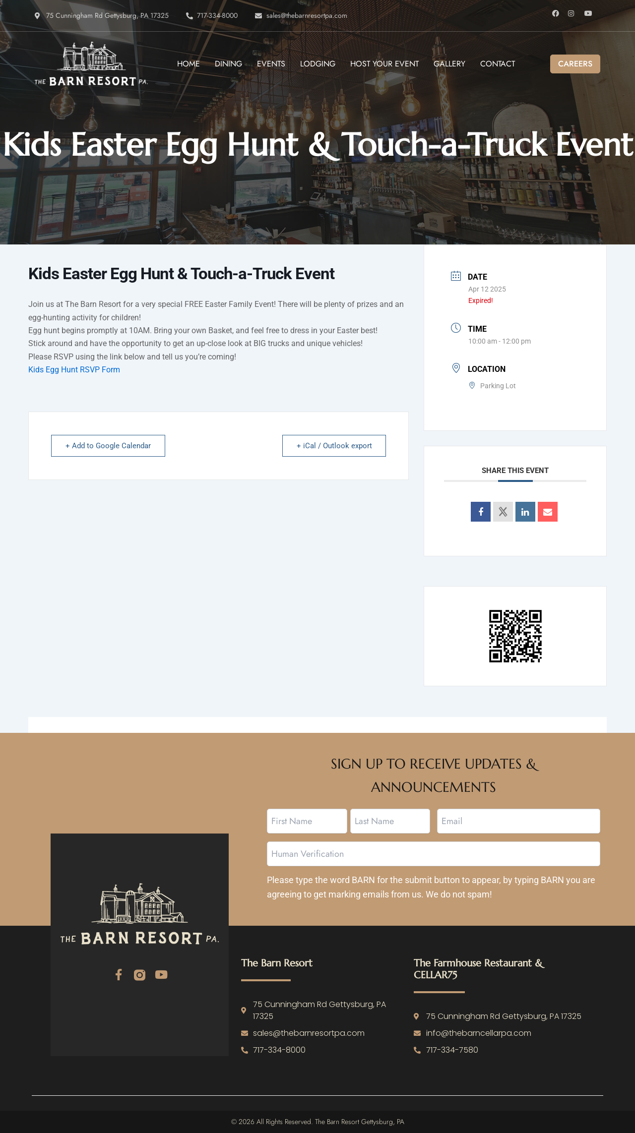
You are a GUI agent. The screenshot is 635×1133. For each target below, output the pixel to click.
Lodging (317, 63)
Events (271, 63)
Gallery (449, 63)
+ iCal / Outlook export (334, 445)
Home (188, 63)
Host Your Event (384, 63)
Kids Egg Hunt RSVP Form (74, 369)
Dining (228, 63)
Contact (497, 63)
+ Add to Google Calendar (108, 445)
